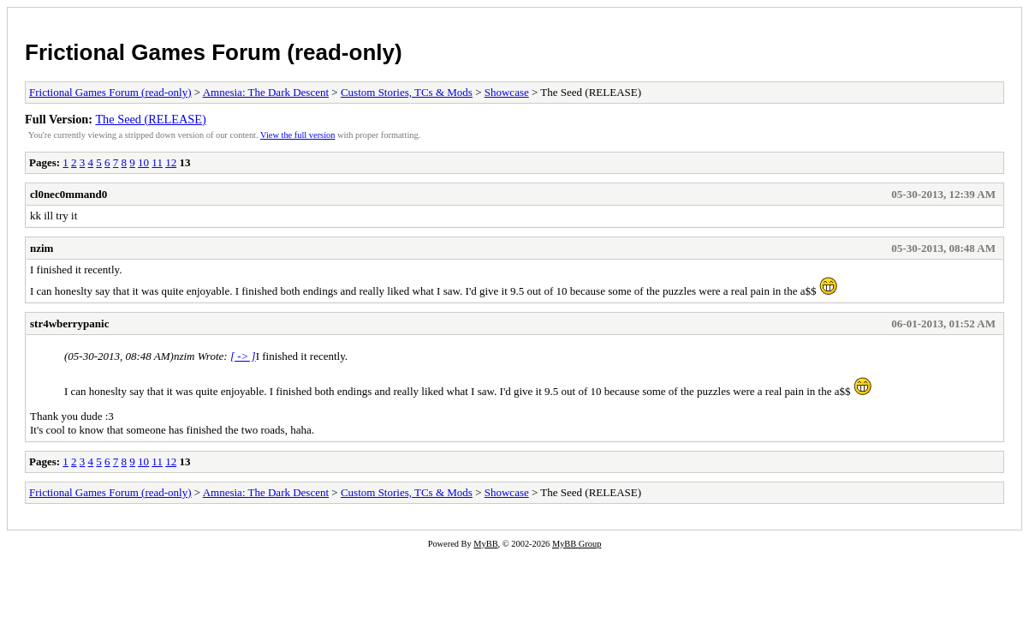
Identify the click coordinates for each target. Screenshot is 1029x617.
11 (157, 162)
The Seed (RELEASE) (150, 119)
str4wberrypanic (69, 323)
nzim (41, 248)
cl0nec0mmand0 (68, 194)
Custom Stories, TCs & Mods (407, 92)
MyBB (485, 543)
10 (143, 162)
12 (170, 162)
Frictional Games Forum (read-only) (213, 52)
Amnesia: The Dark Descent (266, 92)
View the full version (297, 135)
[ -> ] (243, 356)
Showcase (507, 92)
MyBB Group (576, 543)
